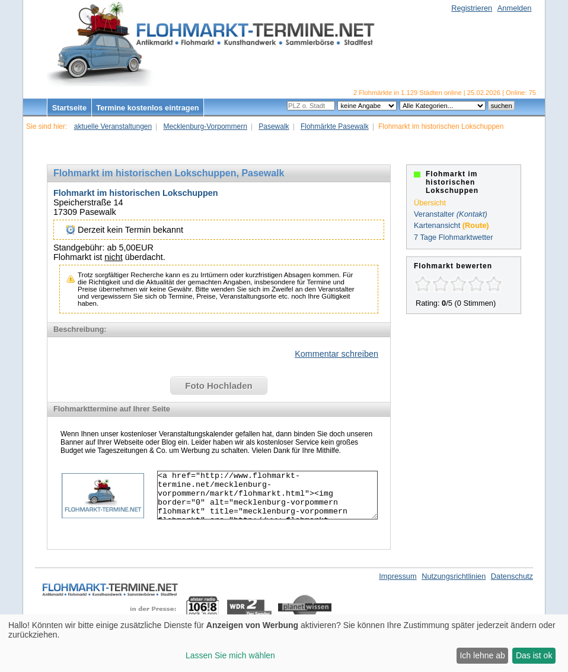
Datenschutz (512, 576)
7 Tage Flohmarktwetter (453, 237)
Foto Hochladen (218, 386)
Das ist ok (534, 655)
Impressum (397, 576)
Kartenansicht (437, 225)
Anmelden (514, 8)
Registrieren (471, 8)
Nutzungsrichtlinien (454, 576)
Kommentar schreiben (336, 354)
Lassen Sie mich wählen (230, 655)
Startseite (69, 107)
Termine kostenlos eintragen (147, 107)
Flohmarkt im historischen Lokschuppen (135, 193)
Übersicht (430, 202)
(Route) (475, 225)
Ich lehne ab (482, 655)
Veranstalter (434, 214)
